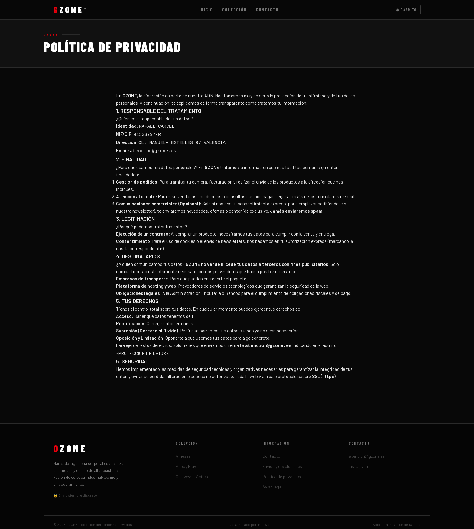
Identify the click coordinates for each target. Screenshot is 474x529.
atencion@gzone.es (367, 451)
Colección (234, 9)
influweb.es (267, 520)
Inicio (206, 9)
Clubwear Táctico (192, 472)
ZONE (69, 9)
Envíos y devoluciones (282, 461)
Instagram (358, 461)
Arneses (183, 451)
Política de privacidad (282, 472)
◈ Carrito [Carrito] (406, 9)
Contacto (267, 9)
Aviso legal (272, 482)
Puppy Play (186, 461)
